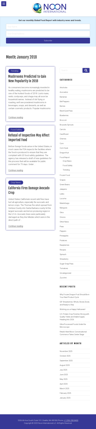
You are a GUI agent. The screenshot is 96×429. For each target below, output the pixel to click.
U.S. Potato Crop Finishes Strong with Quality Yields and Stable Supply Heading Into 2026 (74, 317)
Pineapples (64, 236)
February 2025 (65, 393)
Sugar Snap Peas (66, 264)
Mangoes (63, 208)
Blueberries (64, 115)
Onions (63, 217)
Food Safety (67, 165)
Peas (62, 227)
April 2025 (64, 384)
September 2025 (66, 361)
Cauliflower (64, 134)
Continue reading (15, 117)
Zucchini (63, 278)
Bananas (63, 97)
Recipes (63, 250)
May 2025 (64, 379)
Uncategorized (65, 273)
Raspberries (64, 245)
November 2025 (66, 351)
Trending (66, 170)
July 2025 (63, 370)
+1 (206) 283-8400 (71, 420)
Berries (62, 106)
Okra (62, 212)
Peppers (63, 231)
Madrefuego (64, 203)
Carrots (63, 129)
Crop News (67, 161)
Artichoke (63, 88)
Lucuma (63, 198)
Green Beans (65, 185)
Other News (64, 222)
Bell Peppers (64, 101)
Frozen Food (65, 175)
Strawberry (64, 259)
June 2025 (64, 375)
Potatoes (63, 240)
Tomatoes (64, 268)
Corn (62, 143)
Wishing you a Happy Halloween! (72, 309)
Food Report (65, 157)
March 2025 (64, 389)
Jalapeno (63, 189)
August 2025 (65, 365)
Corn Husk (64, 148)
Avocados (64, 92)
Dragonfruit (64, 153)
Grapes (63, 180)
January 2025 (65, 398)
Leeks (62, 194)
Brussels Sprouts (67, 125)
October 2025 (65, 356)
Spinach (63, 254)
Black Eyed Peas (66, 111)
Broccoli (63, 120)
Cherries (63, 139)
